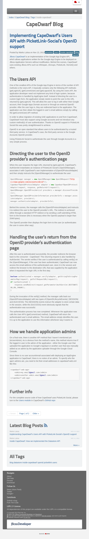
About (9, 476)
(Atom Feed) (16, 490)
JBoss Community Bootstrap (24, 514)
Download (11, 483)
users (56, 52)
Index (11, 17)
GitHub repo (50, 400)
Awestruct (39, 514)
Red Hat (75, 3)
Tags (33, 17)
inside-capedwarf (44, 17)
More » (76, 445)
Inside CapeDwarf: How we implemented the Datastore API (35, 441)
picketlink (49, 52)
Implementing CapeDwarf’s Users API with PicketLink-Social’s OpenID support (43, 41)
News (9, 490)
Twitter (9, 492)
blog (77, 52)
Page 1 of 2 (24, 413)
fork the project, (46, 516)
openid (75, 55)
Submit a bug (12, 501)
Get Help (10, 478)
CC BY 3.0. (27, 517)
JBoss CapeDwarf (17, 57)
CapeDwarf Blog (22, 17)
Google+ (10, 494)
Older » (36, 413)
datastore (18, 462)
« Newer (12, 413)
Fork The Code (12, 503)
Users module (25, 400)
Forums (10, 481)
